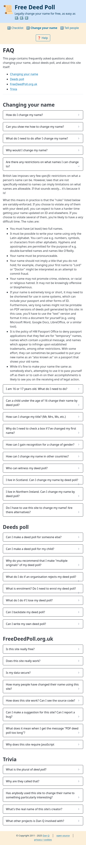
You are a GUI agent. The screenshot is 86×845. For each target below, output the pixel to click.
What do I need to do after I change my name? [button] (37, 138)
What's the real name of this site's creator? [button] (34, 809)
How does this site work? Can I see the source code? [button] (40, 700)
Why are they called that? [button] (22, 781)
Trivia (13, 89)
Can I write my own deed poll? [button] (26, 624)
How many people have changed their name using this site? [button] (42, 686)
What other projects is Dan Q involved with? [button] (35, 821)
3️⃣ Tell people (69, 28)
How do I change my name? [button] (24, 115)
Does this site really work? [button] (23, 661)
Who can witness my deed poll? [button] (27, 468)
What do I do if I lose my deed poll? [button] (29, 600)
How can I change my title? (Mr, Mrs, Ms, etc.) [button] (36, 417)
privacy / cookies (43, 839)
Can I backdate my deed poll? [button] (25, 612)
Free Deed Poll (35, 7)
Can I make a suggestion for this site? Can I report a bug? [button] (40, 714)
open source (63, 835)
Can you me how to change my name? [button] (35, 127)
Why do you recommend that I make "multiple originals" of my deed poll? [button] (36, 563)
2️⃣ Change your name (41, 28)
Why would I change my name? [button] (26, 150)
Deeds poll (17, 79)
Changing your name (24, 74)
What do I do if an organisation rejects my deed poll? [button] (41, 577)
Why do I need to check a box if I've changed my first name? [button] (41, 431)
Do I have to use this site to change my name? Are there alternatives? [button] (39, 510)
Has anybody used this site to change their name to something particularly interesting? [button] (40, 795)
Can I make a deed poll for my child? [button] (30, 549)
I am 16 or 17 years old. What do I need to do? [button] (36, 389)
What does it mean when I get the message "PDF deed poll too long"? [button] (42, 730)
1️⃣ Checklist (15, 28)
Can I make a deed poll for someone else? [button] (33, 537)
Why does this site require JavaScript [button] (30, 744)
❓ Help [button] (43, 38)
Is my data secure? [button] (18, 673)
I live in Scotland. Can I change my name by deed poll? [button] (42, 480)
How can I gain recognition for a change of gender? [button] (40, 445)
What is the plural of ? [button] (26, 769)
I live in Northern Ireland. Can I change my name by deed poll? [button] (40, 494)
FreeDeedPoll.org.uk (23, 84)
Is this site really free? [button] (20, 649)
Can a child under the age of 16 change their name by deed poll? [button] (41, 403)
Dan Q (46, 835)
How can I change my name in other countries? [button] (37, 456)
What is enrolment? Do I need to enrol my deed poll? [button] (41, 588)
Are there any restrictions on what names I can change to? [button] (42, 164)
